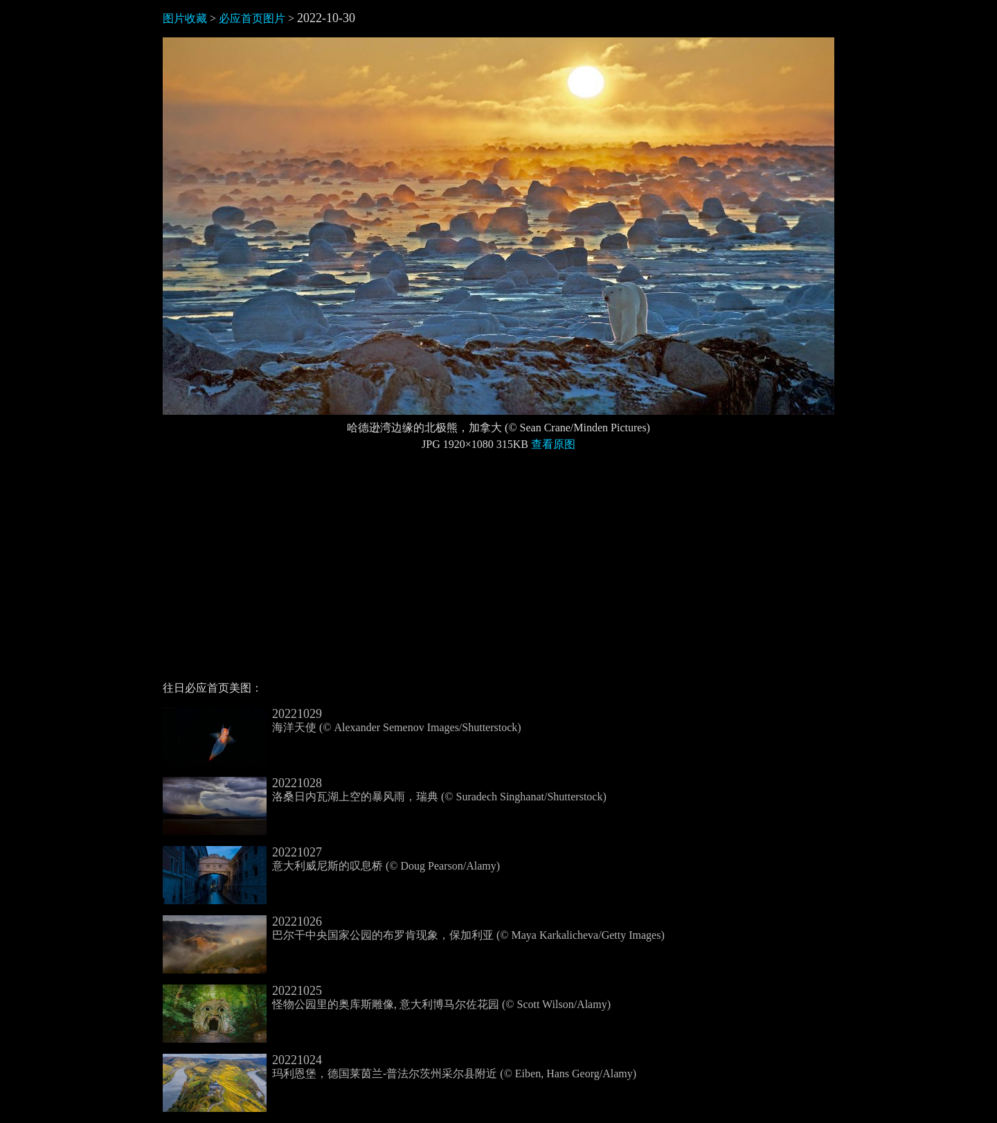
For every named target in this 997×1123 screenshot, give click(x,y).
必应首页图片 (252, 18)
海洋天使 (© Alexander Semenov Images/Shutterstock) (342, 721)
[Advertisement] (498, 572)
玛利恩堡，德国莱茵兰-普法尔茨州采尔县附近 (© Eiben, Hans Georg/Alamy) (399, 1067)
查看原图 (553, 444)
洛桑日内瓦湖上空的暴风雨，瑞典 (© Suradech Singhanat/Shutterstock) (385, 790)
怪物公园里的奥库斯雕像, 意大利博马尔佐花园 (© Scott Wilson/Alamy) (387, 998)
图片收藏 (185, 18)
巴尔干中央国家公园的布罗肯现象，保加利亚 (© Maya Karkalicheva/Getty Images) (414, 928)
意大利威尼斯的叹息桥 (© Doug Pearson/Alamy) (331, 859)
